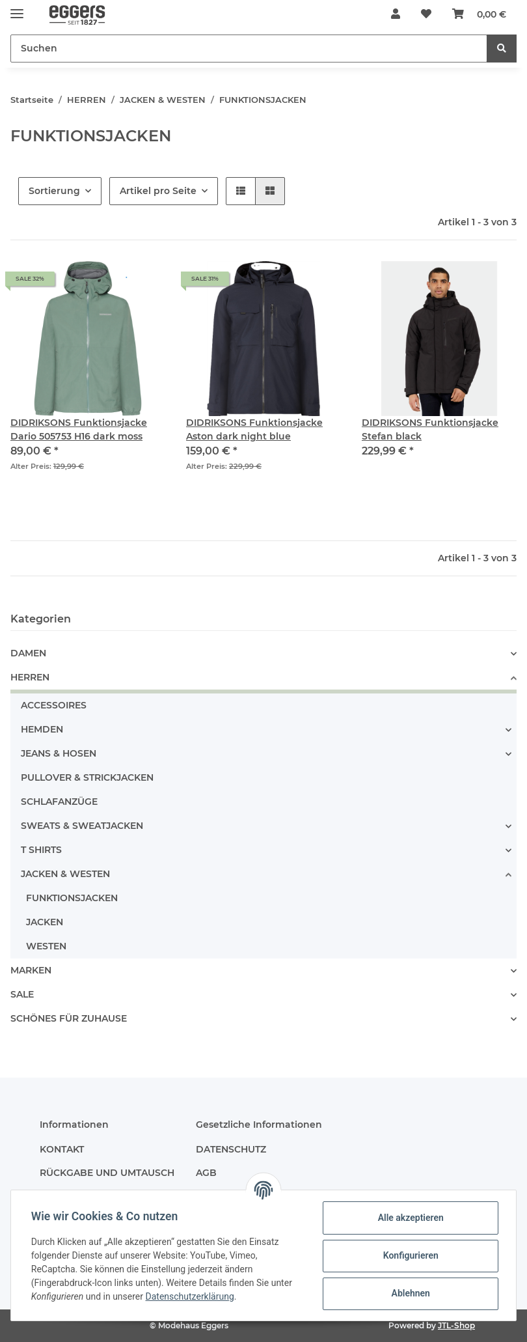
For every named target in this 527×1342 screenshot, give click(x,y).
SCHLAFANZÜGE (59, 801)
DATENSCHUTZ (231, 1149)
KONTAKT (62, 1149)
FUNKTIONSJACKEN (72, 898)
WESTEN (46, 946)
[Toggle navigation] (16, 8)
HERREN (29, 677)
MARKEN (30, 970)
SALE (22, 994)
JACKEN (44, 922)
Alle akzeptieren (409, 1217)
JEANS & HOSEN (58, 753)
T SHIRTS (41, 850)
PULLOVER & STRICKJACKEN (87, 777)
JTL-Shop (456, 1325)
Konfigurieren (409, 1255)
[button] (396, 14)
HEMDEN (42, 729)
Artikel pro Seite (158, 191)
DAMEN (28, 653)
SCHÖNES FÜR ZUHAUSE (68, 1018)
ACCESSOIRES (54, 705)
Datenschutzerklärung (190, 1296)
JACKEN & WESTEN (65, 874)
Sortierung (54, 191)
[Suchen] (248, 49)
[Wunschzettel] (426, 14)
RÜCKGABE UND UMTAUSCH (107, 1173)
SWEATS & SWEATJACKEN (82, 826)
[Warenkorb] (479, 14)
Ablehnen (409, 1293)
